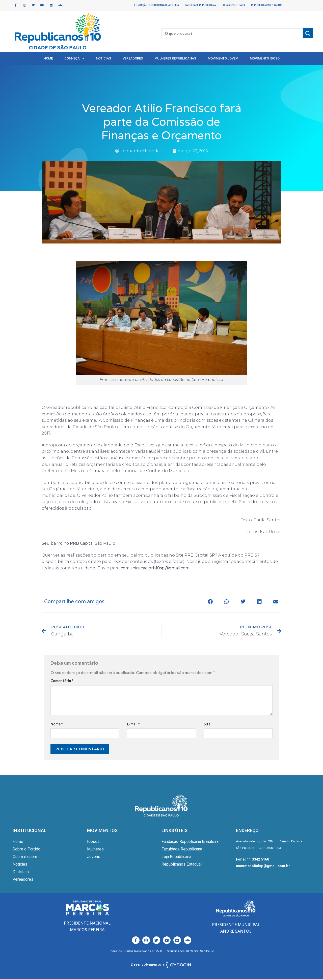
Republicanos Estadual (267, 5)
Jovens (93, 856)
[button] (210, 601)
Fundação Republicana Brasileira (156, 5)
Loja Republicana (233, 5)
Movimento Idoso (265, 58)
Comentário (61, 681)
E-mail (133, 724)
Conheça (74, 58)
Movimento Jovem (223, 58)
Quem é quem (25, 856)
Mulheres (95, 849)
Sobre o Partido (26, 849)
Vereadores (133, 58)
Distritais (21, 871)
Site (207, 724)
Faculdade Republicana (200, 5)
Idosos (93, 841)
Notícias (103, 58)
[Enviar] (308, 33)
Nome (56, 724)
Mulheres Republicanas (175, 58)
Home (48, 58)
